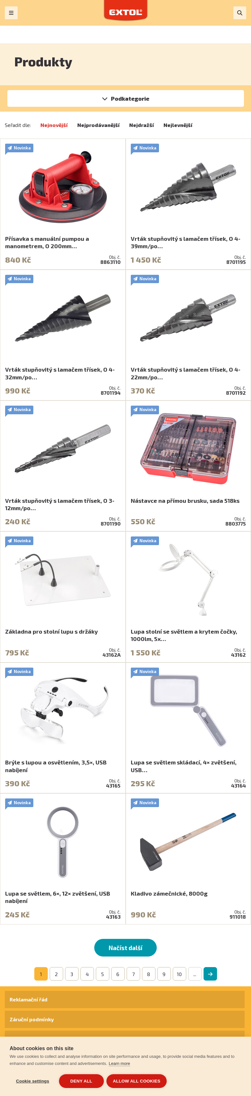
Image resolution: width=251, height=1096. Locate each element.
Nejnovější (54, 125)
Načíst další (125, 947)
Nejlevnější (177, 125)
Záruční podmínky (32, 1019)
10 (179, 974)
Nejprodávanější (98, 125)
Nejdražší (141, 125)
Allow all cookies (137, 1081)
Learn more (119, 1064)
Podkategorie (130, 98)
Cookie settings (32, 1081)
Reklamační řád (28, 999)
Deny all (81, 1081)
